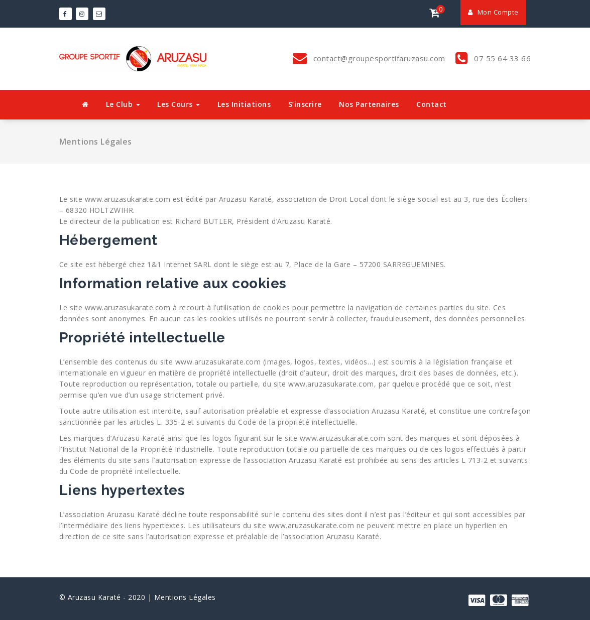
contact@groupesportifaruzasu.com (378, 58)
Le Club (123, 104)
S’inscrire (305, 104)
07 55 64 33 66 (501, 58)
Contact (431, 104)
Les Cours (178, 104)
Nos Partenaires (369, 104)
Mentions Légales (185, 597)
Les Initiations (244, 104)
